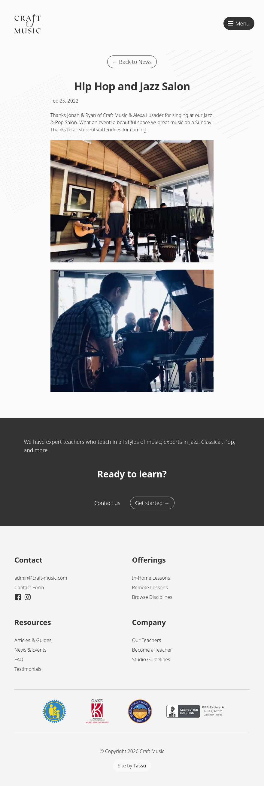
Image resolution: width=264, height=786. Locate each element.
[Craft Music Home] (28, 32)
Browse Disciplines (152, 597)
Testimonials (27, 669)
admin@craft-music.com (40, 578)
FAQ (18, 659)
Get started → (152, 503)
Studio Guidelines (151, 659)
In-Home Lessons (151, 578)
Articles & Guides (32, 640)
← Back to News (132, 61)
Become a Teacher (152, 650)
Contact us (107, 503)
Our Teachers (146, 640)
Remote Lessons (150, 587)
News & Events (30, 650)
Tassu (139, 765)
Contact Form (29, 587)
